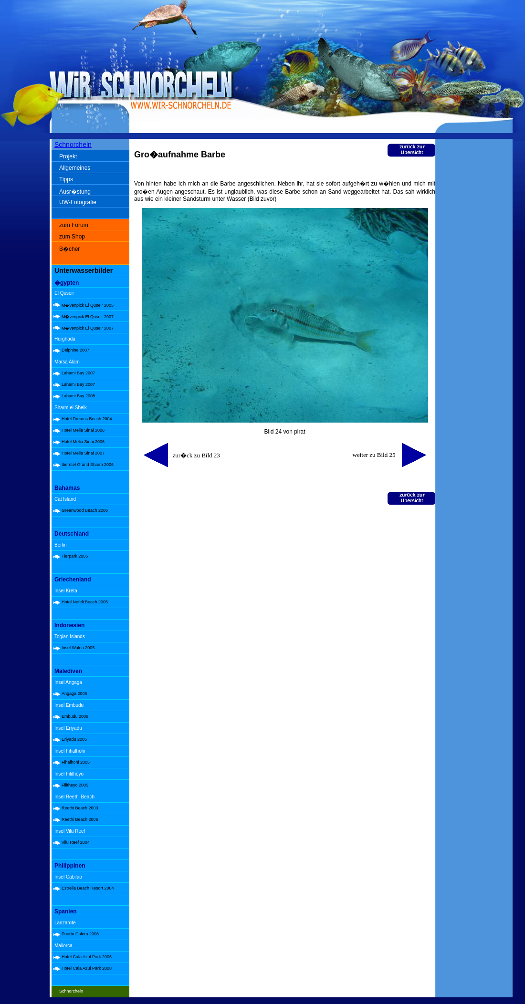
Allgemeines (74, 168)
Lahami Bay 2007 (78, 373)
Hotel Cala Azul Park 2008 (87, 968)
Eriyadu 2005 (74, 739)
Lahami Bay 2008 (78, 395)
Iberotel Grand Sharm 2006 (88, 464)
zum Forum (73, 225)
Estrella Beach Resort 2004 (88, 888)
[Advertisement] (476, 291)
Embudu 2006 (75, 716)
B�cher (69, 249)
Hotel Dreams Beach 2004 (87, 418)
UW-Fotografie (77, 202)
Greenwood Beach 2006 (85, 510)
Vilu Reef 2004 (76, 842)
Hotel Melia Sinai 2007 (83, 453)
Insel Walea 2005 (78, 647)
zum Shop (72, 236)
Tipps (66, 179)
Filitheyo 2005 (75, 785)
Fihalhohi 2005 (76, 762)
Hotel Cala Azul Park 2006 (87, 956)
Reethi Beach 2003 (80, 808)
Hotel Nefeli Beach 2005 (85, 602)
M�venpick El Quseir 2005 (88, 305)
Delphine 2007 (75, 350)
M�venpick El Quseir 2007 (88, 316)
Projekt (68, 156)
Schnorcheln (73, 144)
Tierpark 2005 (75, 556)
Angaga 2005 (74, 693)
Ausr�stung (75, 191)
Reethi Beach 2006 (80, 819)
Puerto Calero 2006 (80, 934)
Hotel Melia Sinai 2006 (83, 430)
